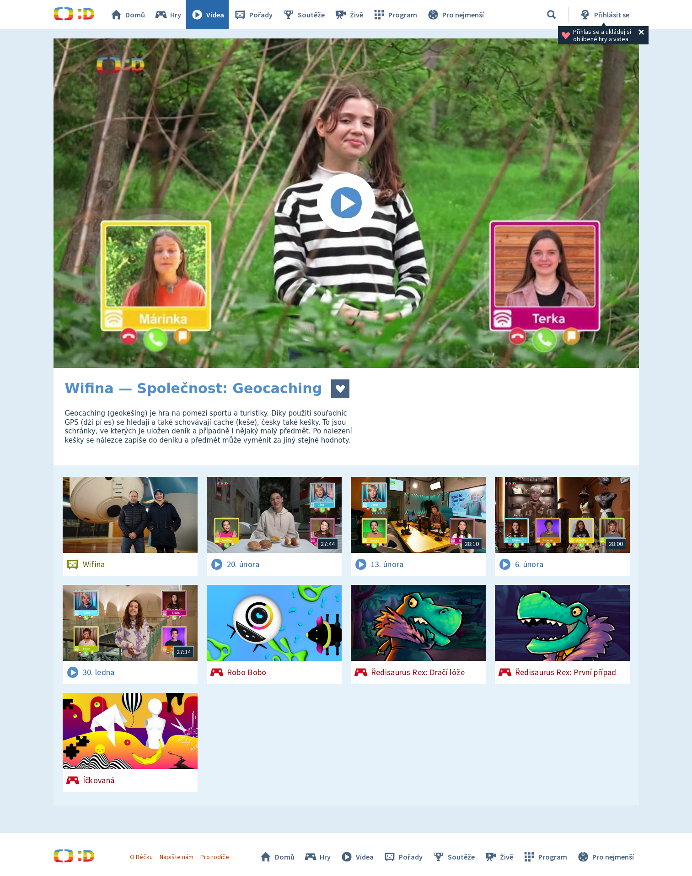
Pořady (253, 15)
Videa (207, 15)
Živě (348, 15)
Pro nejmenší (455, 15)
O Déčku (141, 857)
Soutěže (303, 15)
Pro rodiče (214, 857)
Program (394, 15)
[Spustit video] (346, 203)
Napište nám (176, 857)
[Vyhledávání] (551, 14)
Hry (167, 15)
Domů (127, 15)
